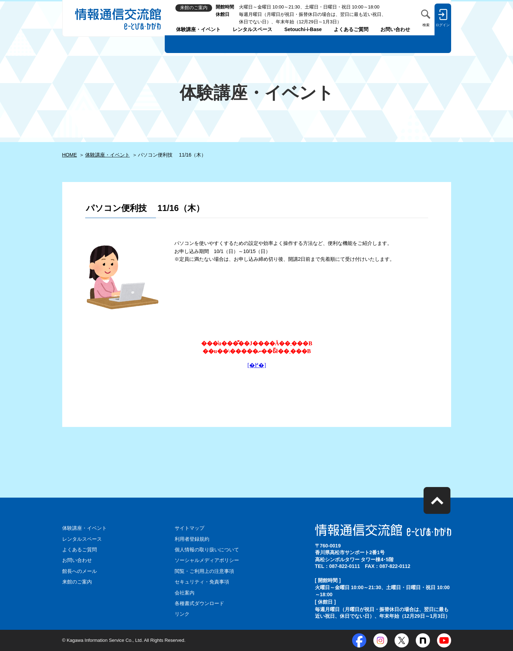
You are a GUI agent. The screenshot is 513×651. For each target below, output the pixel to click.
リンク (182, 614)
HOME (69, 155)
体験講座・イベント (198, 29)
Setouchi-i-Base (303, 29)
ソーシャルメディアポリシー (207, 560)
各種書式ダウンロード (199, 603)
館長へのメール (79, 571)
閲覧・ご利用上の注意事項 (204, 571)
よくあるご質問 (351, 29)
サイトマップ (189, 528)
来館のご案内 (77, 582)
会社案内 (184, 593)
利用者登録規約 (192, 539)
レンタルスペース (252, 29)
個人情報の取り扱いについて (207, 549)
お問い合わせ (395, 29)
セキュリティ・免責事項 (202, 582)
